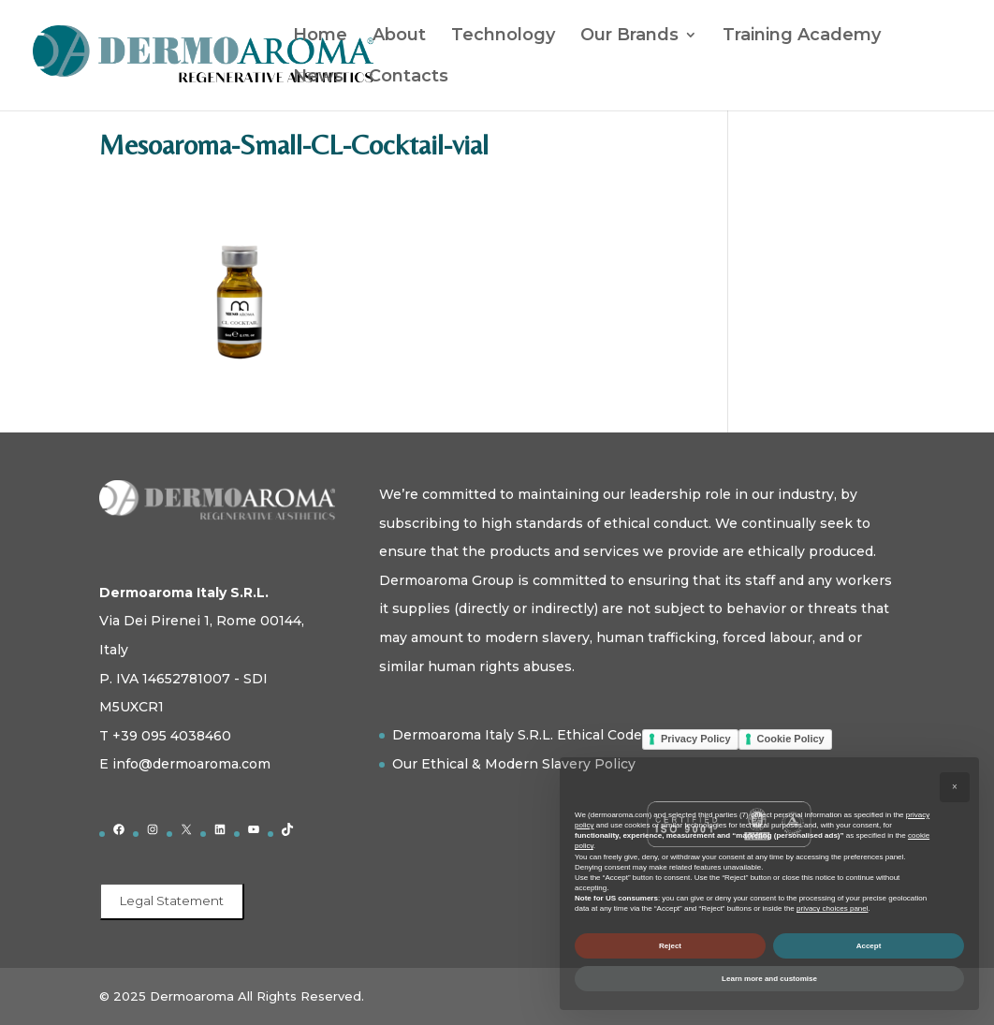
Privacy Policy (696, 738)
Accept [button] (869, 946)
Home (320, 36)
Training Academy (802, 36)
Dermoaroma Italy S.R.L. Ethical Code (517, 734)
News (318, 77)
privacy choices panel (832, 908)
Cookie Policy (791, 738)
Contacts (408, 77)
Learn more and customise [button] (769, 978)
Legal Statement (172, 900)
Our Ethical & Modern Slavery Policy (514, 763)
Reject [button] (670, 946)
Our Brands (629, 36)
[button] (955, 787)
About (399, 36)
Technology (503, 36)
